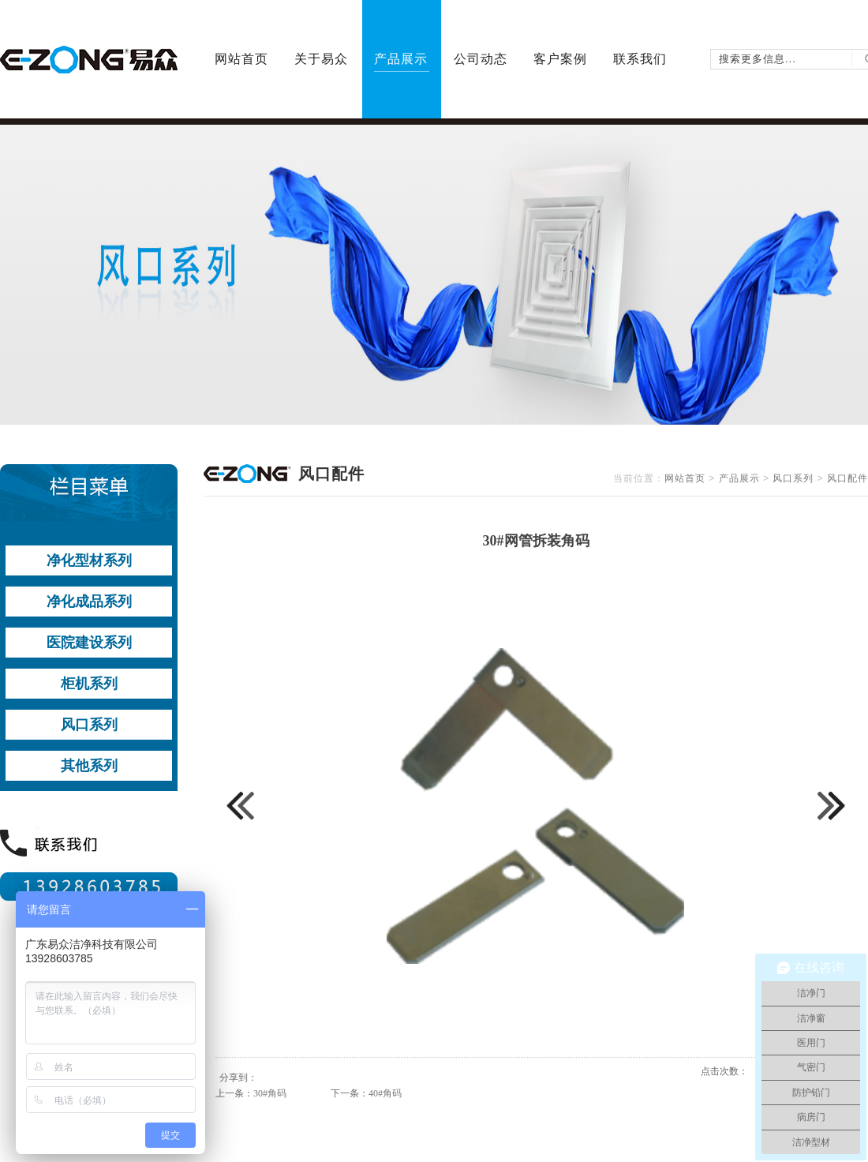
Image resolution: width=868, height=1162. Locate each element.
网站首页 (684, 478)
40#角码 (385, 1093)
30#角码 (269, 1093)
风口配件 (847, 478)
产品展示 (739, 478)
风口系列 (793, 478)
